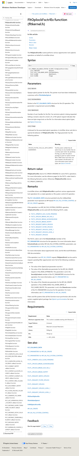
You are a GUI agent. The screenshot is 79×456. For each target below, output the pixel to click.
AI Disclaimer (6, 448)
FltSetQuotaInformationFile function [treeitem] (12, 279)
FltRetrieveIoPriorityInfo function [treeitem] (11, 218)
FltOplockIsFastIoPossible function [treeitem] (12, 26)
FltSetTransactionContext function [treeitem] (12, 294)
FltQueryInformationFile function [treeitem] (12, 99)
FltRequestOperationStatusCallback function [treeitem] (13, 194)
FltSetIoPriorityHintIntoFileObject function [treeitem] (14, 269)
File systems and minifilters (39, 14)
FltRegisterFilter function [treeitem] (12, 145)
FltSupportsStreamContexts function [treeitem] (13, 319)
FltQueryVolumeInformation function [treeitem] (13, 113)
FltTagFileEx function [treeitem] (11, 330)
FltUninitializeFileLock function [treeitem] (13, 333)
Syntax (31, 38)
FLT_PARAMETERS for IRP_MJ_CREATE (54, 292)
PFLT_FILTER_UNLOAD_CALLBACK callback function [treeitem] (14, 392)
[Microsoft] (3, 2)
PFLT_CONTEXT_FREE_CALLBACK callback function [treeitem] (14, 382)
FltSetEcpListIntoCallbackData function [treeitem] (13, 251)
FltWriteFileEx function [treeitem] (11, 351)
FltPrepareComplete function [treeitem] (13, 55)
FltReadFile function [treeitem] (10, 132)
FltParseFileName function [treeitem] (12, 37)
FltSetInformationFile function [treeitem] (13, 258)
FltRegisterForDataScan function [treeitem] (11, 149)
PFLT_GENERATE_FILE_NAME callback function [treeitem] (13, 397)
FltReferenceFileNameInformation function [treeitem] (13, 141)
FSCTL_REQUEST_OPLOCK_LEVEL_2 (42, 232)
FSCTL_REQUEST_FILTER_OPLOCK (42, 227)
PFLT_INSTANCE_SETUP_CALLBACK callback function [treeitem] (14, 414)
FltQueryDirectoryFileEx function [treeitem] (11, 86)
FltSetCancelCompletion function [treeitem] (12, 244)
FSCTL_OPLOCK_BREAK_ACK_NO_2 (42, 216)
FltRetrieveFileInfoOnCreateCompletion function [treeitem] (13, 209)
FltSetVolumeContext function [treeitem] (13, 298)
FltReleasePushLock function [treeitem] (13, 170)
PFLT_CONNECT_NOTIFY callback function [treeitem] (12, 367)
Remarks (31, 45)
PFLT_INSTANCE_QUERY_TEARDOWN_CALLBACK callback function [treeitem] (14, 407)
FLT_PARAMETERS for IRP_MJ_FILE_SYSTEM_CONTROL (45, 246)
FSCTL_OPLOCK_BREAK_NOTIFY (41, 222)
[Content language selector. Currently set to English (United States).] (10, 443)
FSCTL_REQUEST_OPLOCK (39, 235)
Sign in (75, 2)
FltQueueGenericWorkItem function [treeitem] (12, 128)
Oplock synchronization (59, 299)
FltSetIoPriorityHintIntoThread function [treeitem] (13, 274)
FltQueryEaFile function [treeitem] (11, 90)
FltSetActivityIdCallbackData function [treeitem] (13, 234)
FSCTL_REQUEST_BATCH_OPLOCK (42, 224)
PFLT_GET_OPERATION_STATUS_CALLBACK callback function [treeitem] (14, 402)
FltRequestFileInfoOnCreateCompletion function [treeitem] (13, 189)
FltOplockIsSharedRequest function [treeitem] (12, 31)
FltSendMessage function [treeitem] (12, 230)
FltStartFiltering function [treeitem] (12, 305)
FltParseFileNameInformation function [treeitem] (13, 41)
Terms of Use (67, 448)
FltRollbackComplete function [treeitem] (13, 225)
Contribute (33, 448)
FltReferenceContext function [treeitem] (13, 137)
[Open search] (70, 2)
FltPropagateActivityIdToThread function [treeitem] (14, 69)
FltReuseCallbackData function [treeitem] (13, 222)
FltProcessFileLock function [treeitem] (12, 65)
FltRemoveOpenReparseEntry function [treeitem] (13, 184)
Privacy (40, 448)
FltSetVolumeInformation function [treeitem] (12, 302)
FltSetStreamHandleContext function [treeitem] (13, 289)
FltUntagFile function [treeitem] (11, 343)
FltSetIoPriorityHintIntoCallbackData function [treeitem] (14, 264)
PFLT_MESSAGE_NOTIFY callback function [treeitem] (12, 423)
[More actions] (75, 13)
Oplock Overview (35, 122)
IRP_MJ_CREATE (33, 203)
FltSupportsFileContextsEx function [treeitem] (12, 314)
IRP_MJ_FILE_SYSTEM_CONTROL (63, 201)
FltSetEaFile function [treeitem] (11, 247)
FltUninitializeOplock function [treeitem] (13, 335)
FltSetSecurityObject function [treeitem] (13, 282)
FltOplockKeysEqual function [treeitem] (13, 35)
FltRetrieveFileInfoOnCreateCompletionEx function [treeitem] (13, 214)
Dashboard (73, 7)
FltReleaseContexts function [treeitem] (13, 160)
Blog (25, 448)
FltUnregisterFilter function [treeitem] (12, 341)
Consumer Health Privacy (53, 448)
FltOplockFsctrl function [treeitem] (12, 20)
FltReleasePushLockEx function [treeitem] (13, 173)
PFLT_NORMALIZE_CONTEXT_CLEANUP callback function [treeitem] (14, 428)
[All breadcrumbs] (29, 13)
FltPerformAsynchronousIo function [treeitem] (12, 46)
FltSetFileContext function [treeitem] (12, 255)
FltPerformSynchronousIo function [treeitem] (12, 51)
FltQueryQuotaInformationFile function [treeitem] (13, 104)
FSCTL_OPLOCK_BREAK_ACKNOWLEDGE (44, 219)
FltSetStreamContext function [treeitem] (13, 285)
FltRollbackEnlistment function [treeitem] (13, 227)
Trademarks (5, 450)
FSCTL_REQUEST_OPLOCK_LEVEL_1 (42, 229)
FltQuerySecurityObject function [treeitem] (11, 109)
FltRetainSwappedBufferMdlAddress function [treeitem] (14, 204)
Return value (32, 42)
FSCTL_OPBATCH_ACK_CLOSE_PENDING (44, 214)
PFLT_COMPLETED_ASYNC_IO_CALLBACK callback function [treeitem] (14, 362)
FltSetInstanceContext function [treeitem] (14, 260)
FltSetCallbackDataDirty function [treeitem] (12, 239)
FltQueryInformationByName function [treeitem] (13, 94)
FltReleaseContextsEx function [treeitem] (13, 162)
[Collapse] (20, 14)
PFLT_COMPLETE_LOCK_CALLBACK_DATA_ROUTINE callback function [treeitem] (14, 356)
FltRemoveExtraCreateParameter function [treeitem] (14, 179)
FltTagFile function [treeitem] (10, 327)
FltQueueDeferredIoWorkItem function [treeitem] (13, 123)
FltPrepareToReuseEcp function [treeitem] (14, 57)
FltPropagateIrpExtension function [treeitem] (12, 74)
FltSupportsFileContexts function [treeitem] (12, 309)
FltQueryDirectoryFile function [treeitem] (13, 82)
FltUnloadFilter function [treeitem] (11, 338)
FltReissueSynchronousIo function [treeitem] (12, 153)
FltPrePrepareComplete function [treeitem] (11, 61)
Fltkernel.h (52, 14)
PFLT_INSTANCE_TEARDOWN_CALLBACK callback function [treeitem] (14, 419)
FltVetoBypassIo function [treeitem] (12, 346)
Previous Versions (17, 448)
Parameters (32, 40)
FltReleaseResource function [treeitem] (13, 175)
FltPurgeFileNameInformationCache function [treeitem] (14, 79)
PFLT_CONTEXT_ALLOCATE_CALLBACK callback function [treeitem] (14, 372)
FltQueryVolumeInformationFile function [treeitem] (14, 118)
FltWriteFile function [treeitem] (11, 349)
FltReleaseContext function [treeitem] (12, 157)
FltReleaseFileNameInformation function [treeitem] (14, 166)
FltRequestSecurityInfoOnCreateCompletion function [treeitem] (14, 199)
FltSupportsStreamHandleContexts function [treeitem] (14, 324)
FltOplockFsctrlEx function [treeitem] (12, 22)
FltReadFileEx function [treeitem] (11, 135)
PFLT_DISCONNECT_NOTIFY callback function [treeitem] (13, 387)
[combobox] (12, 17)
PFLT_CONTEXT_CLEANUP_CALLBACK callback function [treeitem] (14, 377)
